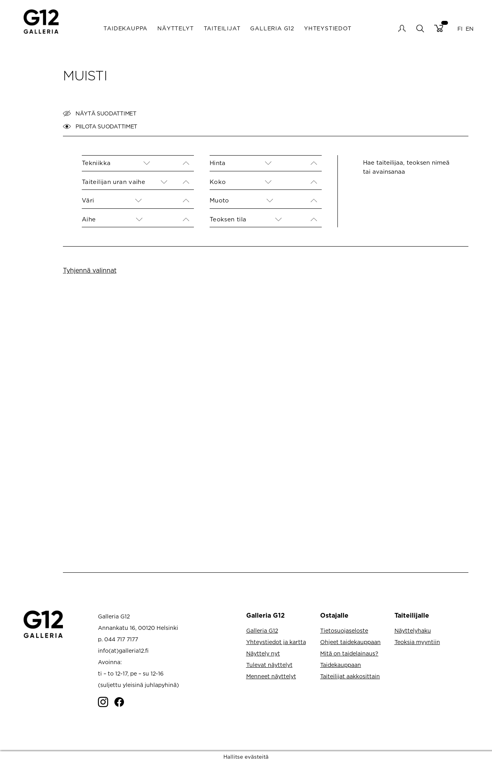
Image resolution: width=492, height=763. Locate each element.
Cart (438, 28)
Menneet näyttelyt (271, 676)
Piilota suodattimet (100, 126)
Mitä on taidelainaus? (349, 653)
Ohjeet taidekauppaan (350, 642)
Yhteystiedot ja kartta (276, 642)
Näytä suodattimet (99, 113)
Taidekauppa (125, 28)
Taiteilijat (222, 28)
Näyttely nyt (263, 653)
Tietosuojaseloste (344, 630)
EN (470, 28)
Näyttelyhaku (412, 630)
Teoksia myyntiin (417, 642)
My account (401, 28)
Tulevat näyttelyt (269, 665)
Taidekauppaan (340, 665)
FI (460, 28)
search (419, 28)
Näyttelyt (175, 28)
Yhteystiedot (328, 28)
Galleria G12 (272, 28)
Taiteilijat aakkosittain (350, 676)
